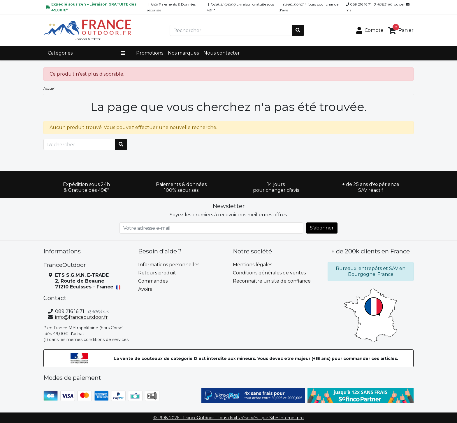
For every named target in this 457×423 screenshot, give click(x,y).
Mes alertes (151, 313)
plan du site (246, 297)
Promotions (149, 53)
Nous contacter (221, 53)
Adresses (148, 297)
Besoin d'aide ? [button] (160, 251)
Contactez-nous (251, 289)
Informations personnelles (168, 264)
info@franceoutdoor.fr (81, 317)
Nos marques (183, 53)
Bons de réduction (160, 305)
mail (349, 10)
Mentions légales (252, 264)
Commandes (153, 281)
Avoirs (145, 289)
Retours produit (157, 273)
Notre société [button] (252, 251)
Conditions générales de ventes (269, 273)
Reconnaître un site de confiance (272, 281)
